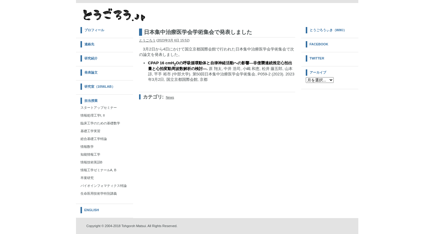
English (91, 210)
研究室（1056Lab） (99, 86)
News (170, 97)
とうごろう (147, 40)
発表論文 (91, 72)
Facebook (319, 44)
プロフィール (94, 30)
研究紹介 (91, 58)
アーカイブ (318, 72)
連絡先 (89, 44)
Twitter (317, 58)
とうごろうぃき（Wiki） (328, 30)
